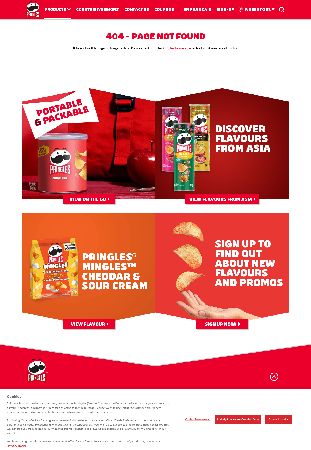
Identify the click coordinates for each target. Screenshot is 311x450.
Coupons (164, 9)
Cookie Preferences (197, 421)
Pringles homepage (176, 48)
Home (34, 390)
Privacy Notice (17, 447)
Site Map (168, 390)
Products (55, 9)
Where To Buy (107, 390)
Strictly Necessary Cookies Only (238, 421)
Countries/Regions (97, 9)
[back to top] (274, 377)
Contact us (136, 9)
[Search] (282, 9)
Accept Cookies (278, 421)
